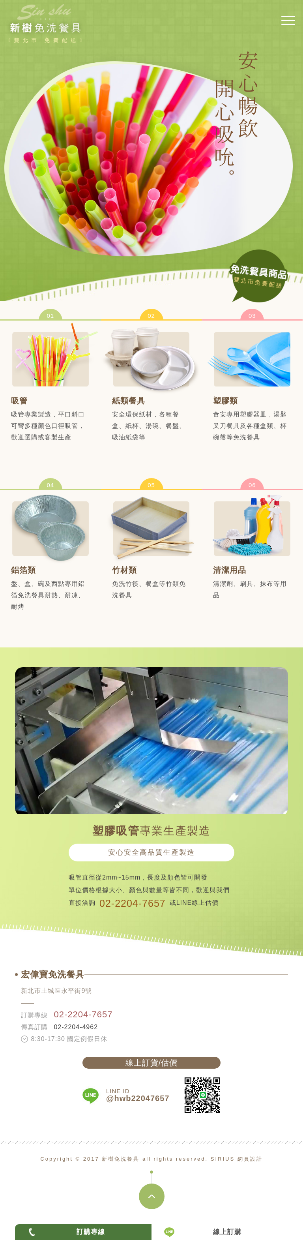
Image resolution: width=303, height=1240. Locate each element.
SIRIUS (223, 1159)
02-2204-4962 (76, 1027)
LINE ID (137, 1095)
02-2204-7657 (132, 903)
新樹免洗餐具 (45, 28)
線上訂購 (227, 1232)
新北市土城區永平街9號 (56, 990)
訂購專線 (91, 1232)
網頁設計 (250, 1159)
